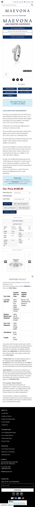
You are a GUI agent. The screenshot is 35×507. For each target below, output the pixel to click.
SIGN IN (21, 2)
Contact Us (4, 425)
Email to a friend (25, 92)
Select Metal (6, 199)
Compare (9, 95)
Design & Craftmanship (8, 419)
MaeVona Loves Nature (8, 451)
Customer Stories (6, 416)
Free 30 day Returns (7, 435)
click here (27, 286)
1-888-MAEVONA (6, 468)
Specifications (17, 217)
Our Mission (4, 413)
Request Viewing (25, 88)
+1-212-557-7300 (5, 467)
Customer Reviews (17, 220)
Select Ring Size (7, 192)
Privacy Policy (5, 441)
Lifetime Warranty (6, 438)
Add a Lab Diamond (10, 208)
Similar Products (18, 249)
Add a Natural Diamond (21, 204)
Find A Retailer (5, 422)
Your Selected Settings (17, 28)
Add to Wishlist (9, 92)
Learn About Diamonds (8, 449)
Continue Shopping (9, 212)
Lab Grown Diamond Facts (17, 34)
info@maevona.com (6, 471)
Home (3, 15)
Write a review (10, 88)
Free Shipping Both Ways (8, 432)
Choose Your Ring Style (17, 37)
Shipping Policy (17, 224)
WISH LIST (27, 2)
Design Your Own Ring (12, 15)
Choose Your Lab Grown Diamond (17, 31)
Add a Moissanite (24, 208)
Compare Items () (7, 505)
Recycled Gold (5, 454)
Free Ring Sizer (7, 195)
